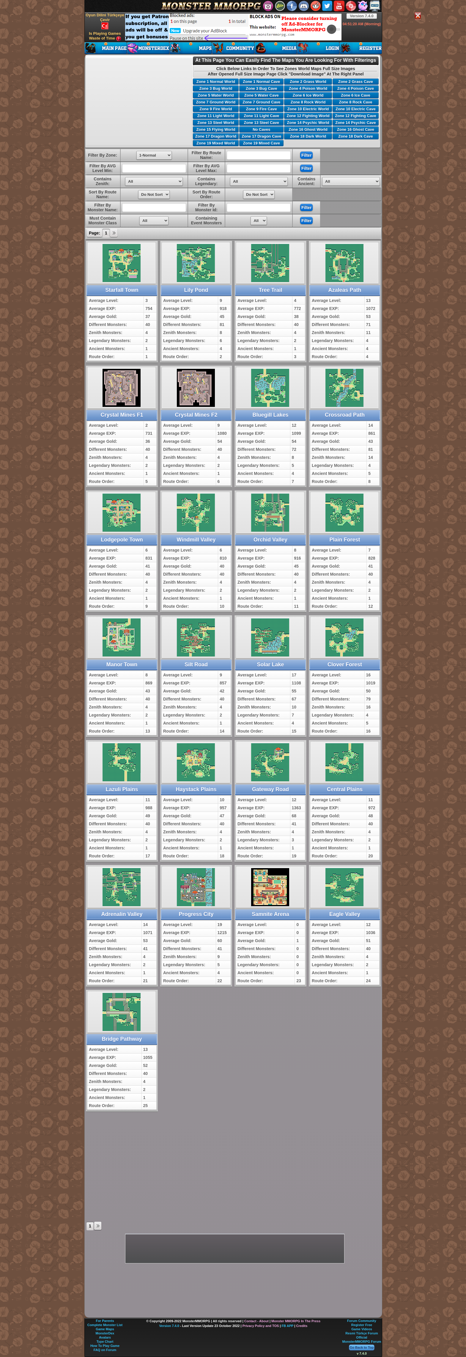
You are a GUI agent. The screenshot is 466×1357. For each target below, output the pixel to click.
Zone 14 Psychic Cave (355, 122)
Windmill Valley (196, 540)
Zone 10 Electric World (308, 109)
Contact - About (256, 1321)
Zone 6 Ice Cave (355, 95)
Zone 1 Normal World (215, 81)
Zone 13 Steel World (215, 122)
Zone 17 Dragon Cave (261, 136)
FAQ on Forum (105, 1350)
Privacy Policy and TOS (261, 1326)
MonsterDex (105, 1333)
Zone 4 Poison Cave (355, 88)
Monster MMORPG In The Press (295, 1321)
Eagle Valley (344, 914)
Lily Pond (196, 290)
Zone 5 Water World (216, 95)
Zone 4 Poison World (308, 88)
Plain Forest (344, 540)
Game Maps (105, 1329)
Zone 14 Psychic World (308, 122)
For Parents (105, 1321)
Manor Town (122, 665)
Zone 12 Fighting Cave (355, 116)
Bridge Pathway (122, 1039)
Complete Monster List (105, 1325)
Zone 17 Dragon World (215, 136)
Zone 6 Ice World (308, 95)
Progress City (196, 914)
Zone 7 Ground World (216, 102)
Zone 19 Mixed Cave (261, 143)
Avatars (105, 1337)
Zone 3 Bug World (215, 88)
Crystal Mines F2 (196, 415)
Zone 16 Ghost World (308, 129)
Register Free (361, 1325)
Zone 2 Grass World (308, 81)
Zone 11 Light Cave (261, 116)
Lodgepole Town (122, 540)
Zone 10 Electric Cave (355, 109)
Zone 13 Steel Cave (261, 122)
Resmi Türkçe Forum (361, 1333)
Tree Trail (270, 290)
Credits (301, 1326)
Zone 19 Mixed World (215, 143)
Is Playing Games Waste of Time (105, 36)
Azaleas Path (344, 290)
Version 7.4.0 (362, 16)
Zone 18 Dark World (308, 136)
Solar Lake (270, 665)
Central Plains (345, 789)
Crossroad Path (345, 415)
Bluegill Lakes (270, 415)
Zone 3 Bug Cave (261, 88)
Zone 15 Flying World (215, 129)
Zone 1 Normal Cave (261, 81)
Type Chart (105, 1341)
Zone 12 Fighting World (307, 116)
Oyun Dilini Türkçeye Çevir (105, 21)
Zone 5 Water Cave (261, 95)
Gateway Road (270, 789)
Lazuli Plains (122, 789)
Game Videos (361, 1329)
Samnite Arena (270, 914)
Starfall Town (121, 290)
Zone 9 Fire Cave (261, 109)
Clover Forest (345, 665)
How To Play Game (104, 1345)
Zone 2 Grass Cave (355, 81)
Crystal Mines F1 (121, 415)
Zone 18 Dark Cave (355, 136)
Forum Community (361, 1321)
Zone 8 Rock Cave (355, 102)
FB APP (288, 1326)
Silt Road (196, 665)
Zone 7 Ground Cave (261, 102)
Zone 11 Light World (215, 116)
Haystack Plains (196, 789)
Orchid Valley (270, 540)
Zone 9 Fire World (215, 109)
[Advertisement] (233, 27)
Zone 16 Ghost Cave (355, 129)
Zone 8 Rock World (308, 102)
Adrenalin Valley (121, 914)
